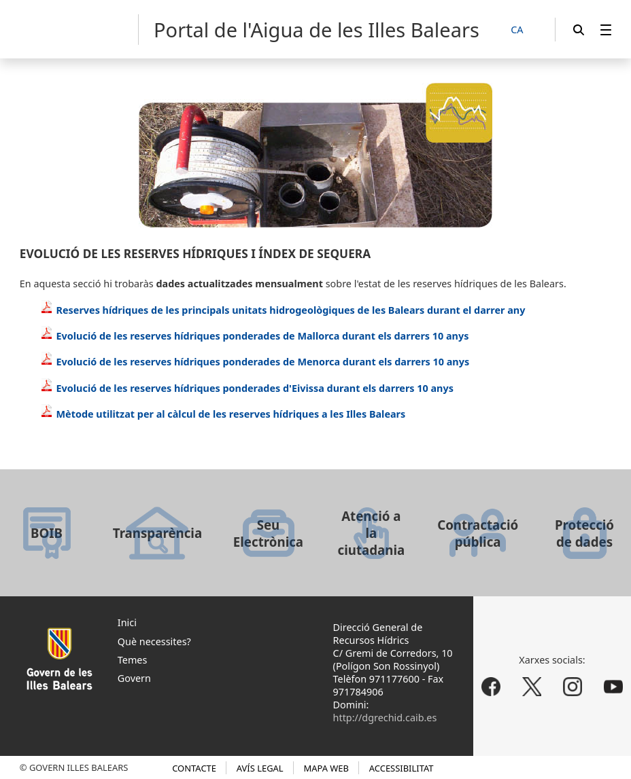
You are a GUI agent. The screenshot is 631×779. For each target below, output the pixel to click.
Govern (134, 678)
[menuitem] (605, 29)
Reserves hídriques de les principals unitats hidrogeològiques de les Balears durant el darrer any (283, 310)
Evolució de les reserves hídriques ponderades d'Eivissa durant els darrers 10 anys (247, 388)
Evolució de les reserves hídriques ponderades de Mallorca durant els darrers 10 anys (254, 335)
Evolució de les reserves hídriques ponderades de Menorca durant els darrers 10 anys (254, 361)
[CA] (524, 30)
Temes (133, 659)
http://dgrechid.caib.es (385, 717)
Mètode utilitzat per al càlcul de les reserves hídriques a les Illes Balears (222, 413)
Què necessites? (154, 641)
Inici (127, 622)
